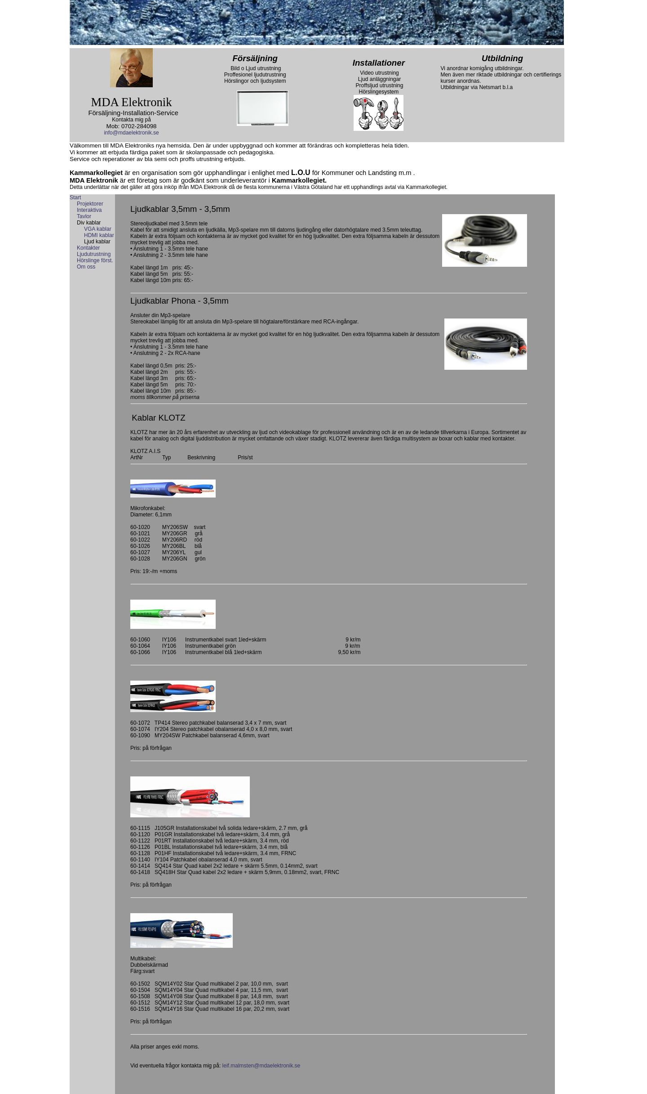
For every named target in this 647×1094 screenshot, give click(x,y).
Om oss (86, 267)
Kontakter (88, 248)
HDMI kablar (99, 235)
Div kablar (89, 223)
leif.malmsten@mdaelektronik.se (261, 1066)
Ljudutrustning (94, 254)
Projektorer (90, 204)
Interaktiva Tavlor (89, 213)
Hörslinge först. (95, 260)
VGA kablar (97, 229)
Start (75, 197)
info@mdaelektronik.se (131, 133)
